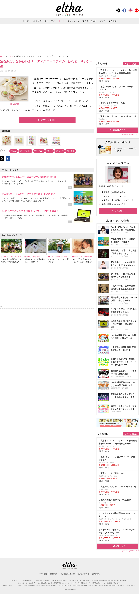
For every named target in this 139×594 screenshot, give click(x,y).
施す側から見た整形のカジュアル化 (117, 200)
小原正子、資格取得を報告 (113, 192)
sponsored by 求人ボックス (130, 134)
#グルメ (14, 151)
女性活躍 (112, 21)
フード (61, 21)
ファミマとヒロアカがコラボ (114, 196)
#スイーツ (60, 151)
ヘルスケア (37, 21)
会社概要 (54, 574)
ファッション (73, 21)
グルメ (10, 56)
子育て (102, 21)
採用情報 (96, 574)
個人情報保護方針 (68, 574)
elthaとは (43, 574)
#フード (50, 151)
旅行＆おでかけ (89, 21)
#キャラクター (25, 151)
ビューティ (50, 21)
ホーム (3, 56)
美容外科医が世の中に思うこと (115, 204)
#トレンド (71, 151)
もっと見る (119, 210)
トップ (25, 21)
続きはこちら (119, 130)
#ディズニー (39, 151)
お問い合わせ (83, 574)
